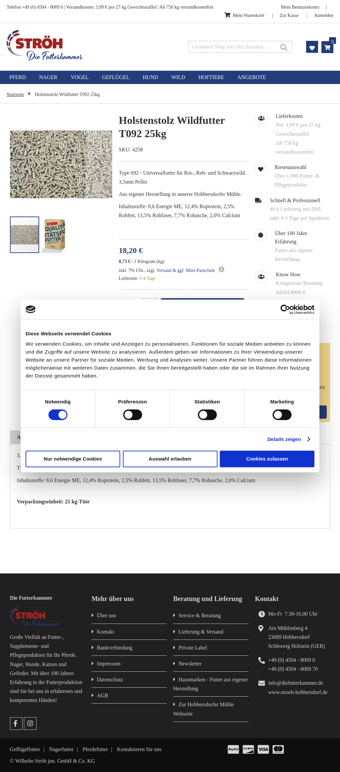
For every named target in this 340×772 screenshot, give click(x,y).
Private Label (193, 647)
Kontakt (105, 632)
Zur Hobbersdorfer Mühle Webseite (203, 709)
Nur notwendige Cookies (73, 459)
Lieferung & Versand (201, 632)
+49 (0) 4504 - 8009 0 (291, 660)
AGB (102, 695)
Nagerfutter (61, 749)
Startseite (15, 94)
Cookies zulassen (267, 459)
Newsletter (190, 663)
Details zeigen (284, 439)
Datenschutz (110, 679)
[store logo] (71, 45)
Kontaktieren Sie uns (139, 749)
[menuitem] (18, 77)
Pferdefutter (95, 749)
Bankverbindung (114, 647)
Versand (163, 270)
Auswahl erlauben (170, 459)
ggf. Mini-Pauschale (196, 270)
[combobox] (240, 47)
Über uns (106, 615)
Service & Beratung (200, 615)
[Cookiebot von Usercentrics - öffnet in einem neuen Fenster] (285, 309)
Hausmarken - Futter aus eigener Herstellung (210, 684)
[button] (99, 165)
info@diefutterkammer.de (295, 683)
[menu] (170, 77)
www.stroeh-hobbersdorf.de (297, 692)
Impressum (109, 663)
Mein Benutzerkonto (300, 7)
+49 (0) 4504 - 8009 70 (293, 669)
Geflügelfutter (25, 749)
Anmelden (323, 15)
